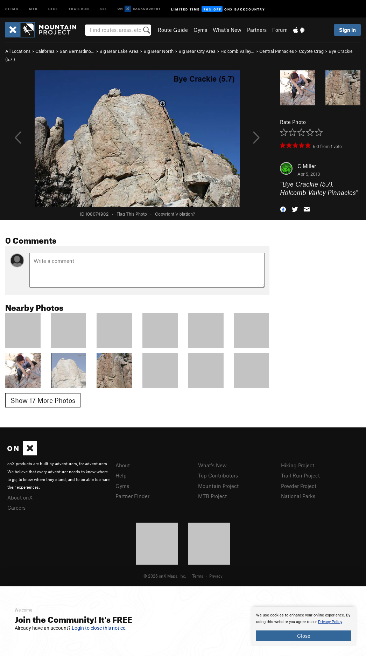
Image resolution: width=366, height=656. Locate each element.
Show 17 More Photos (42, 400)
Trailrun (79, 8)
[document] (303, 626)
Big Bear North (158, 51)
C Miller (306, 166)
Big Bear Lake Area (119, 51)
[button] (283, 209)
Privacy (216, 575)
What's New (227, 30)
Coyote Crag (311, 51)
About (122, 465)
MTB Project (212, 496)
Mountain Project (218, 486)
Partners (257, 30)
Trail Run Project (300, 475)
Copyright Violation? (175, 214)
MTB (33, 8)
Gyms (200, 30)
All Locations (17, 51)
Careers (16, 507)
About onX (20, 497)
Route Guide (173, 30)
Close (303, 636)
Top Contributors (218, 475)
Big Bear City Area (197, 51)
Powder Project (298, 486)
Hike (53, 8)
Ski (103, 8)
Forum (280, 30)
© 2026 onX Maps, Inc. (164, 575)
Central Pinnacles (276, 51)
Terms (197, 575)
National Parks (298, 496)
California (45, 51)
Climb (12, 8)
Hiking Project (297, 465)
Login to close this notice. (99, 628)
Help (121, 475)
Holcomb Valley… (237, 51)
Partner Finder (132, 496)
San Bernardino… (76, 51)
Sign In (347, 30)
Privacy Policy (330, 622)
